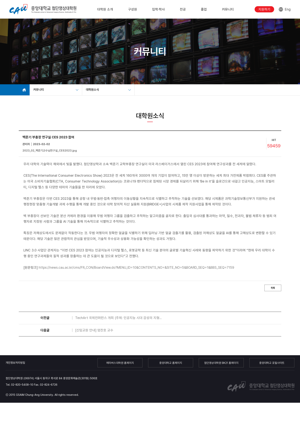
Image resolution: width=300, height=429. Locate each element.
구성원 (132, 9)
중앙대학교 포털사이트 (271, 363)
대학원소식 (92, 89)
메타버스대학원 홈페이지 (120, 363)
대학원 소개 (105, 9)
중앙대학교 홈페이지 (170, 363)
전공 (183, 9)
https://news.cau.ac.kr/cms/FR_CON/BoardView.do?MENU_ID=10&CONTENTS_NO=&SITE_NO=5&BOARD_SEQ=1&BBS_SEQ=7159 (136, 267)
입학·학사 (158, 9)
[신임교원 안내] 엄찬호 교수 (94, 330)
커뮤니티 (228, 9)
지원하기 (264, 9)
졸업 (204, 9)
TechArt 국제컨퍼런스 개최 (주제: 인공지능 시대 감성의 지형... (118, 318)
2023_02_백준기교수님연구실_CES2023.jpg (49, 150)
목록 (273, 288)
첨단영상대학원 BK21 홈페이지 (221, 363)
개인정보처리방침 (15, 362)
